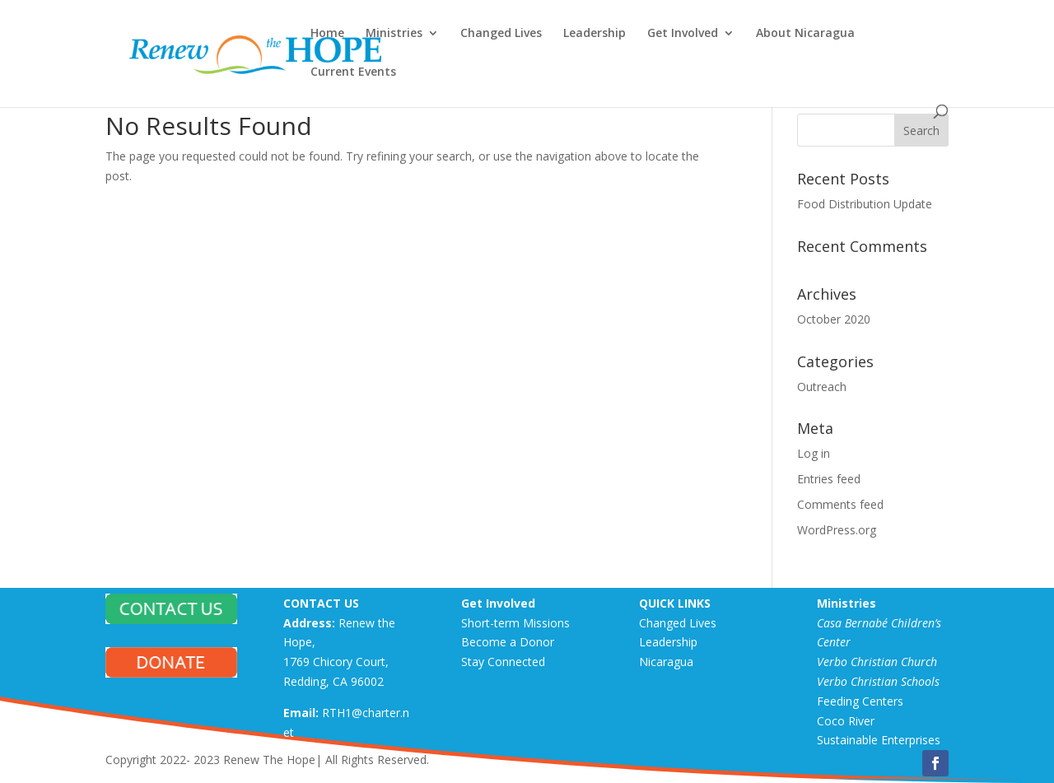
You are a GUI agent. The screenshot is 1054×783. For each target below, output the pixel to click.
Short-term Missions (515, 623)
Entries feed (828, 479)
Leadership (594, 33)
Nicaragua (666, 661)
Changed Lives (501, 33)
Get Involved (682, 33)
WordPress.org (836, 530)
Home (327, 33)
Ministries (394, 33)
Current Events (353, 72)
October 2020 (833, 319)
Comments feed (840, 504)
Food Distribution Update (864, 204)
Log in (813, 453)
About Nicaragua (805, 33)
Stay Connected (503, 661)
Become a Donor (507, 642)
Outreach (821, 386)
